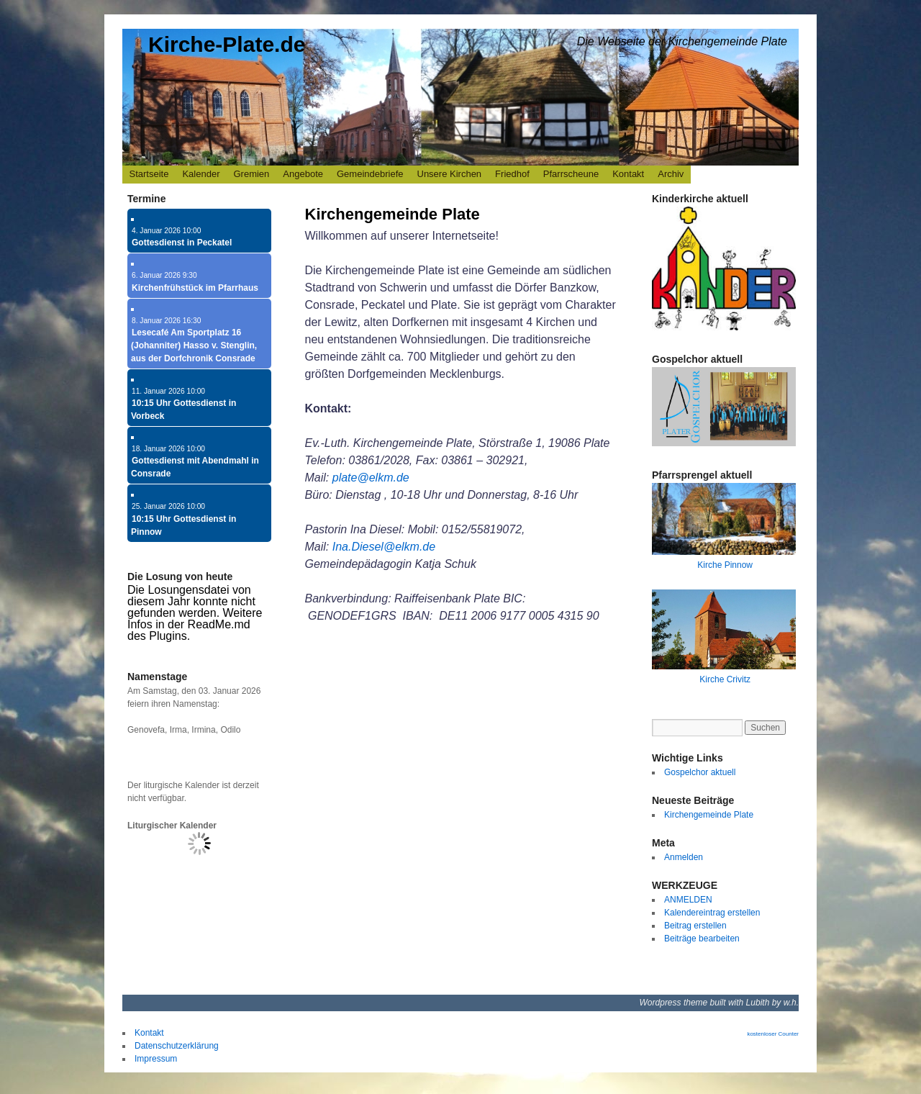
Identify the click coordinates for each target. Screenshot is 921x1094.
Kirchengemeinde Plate (392, 214)
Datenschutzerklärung (177, 1046)
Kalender (200, 173)
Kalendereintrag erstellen (712, 913)
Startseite (149, 173)
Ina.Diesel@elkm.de (383, 547)
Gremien (251, 173)
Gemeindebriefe (370, 173)
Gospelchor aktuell (699, 772)
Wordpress (662, 1003)
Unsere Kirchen (449, 173)
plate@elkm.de (370, 477)
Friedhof (512, 173)
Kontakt (628, 173)
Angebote (303, 173)
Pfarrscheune (571, 173)
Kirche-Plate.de (226, 44)
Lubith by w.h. (772, 1003)
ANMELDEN (688, 900)
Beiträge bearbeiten (702, 938)
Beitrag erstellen (695, 926)
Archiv (671, 173)
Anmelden (683, 857)
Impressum (156, 1059)
